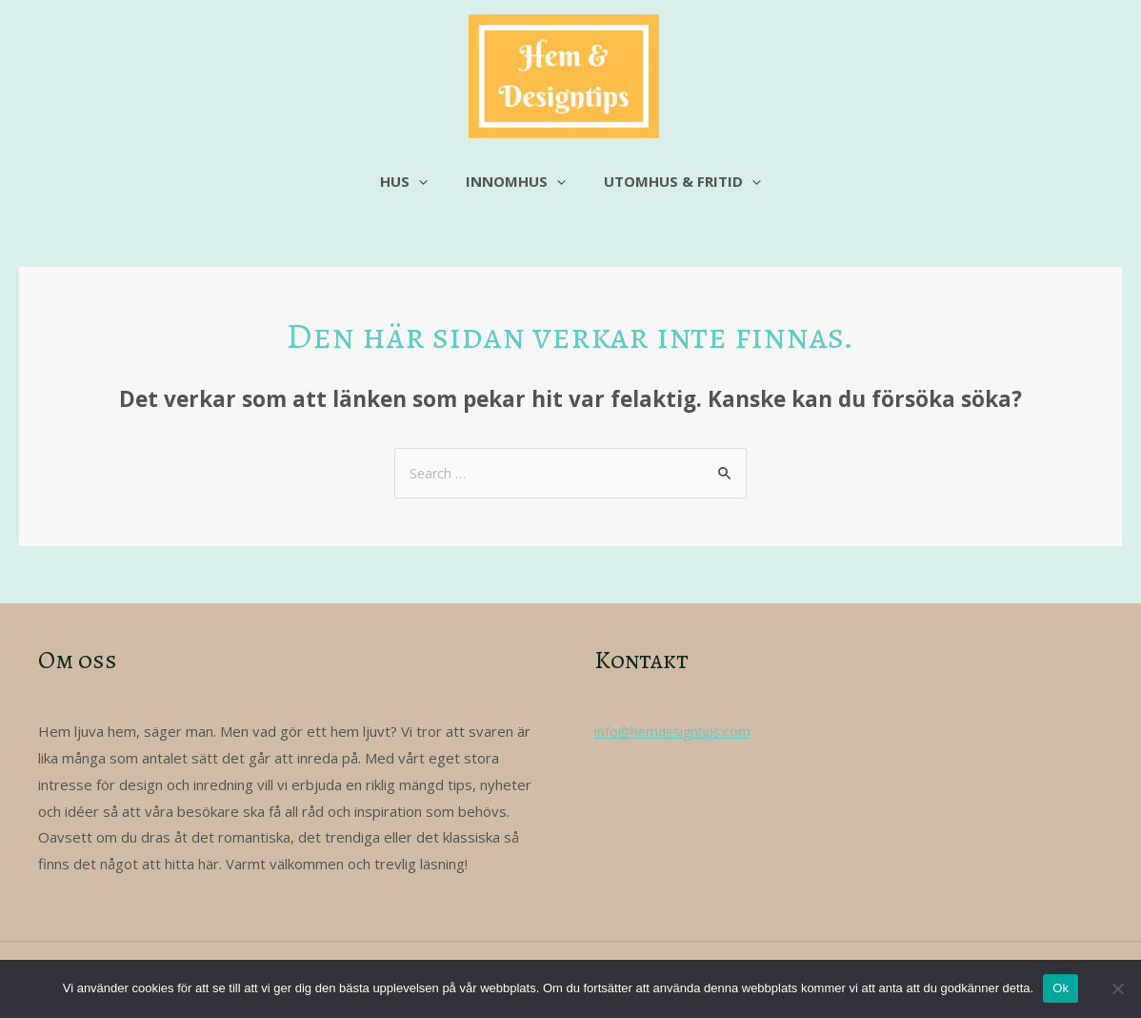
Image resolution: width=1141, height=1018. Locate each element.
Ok (1060, 988)
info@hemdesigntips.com (676, 732)
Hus (413, 181)
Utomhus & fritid (672, 181)
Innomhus (516, 181)
